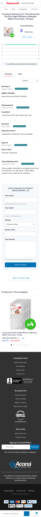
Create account (20, 395)
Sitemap (31, 491)
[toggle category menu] (1, 3)
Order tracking (21, 399)
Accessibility (20, 366)
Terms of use (21, 491)
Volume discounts (20, 362)
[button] (37, 321)
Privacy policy (9, 491)
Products (8, 9)
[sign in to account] (38, 3)
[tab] (8, 74)
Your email (9, 208)
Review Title (10, 230)
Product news (20, 437)
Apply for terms (20, 403)
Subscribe (34, 447)
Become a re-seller (20, 406)
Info (20, 74)
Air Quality (15, 9)
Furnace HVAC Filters (26, 9)
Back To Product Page (20, 278)
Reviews (8, 74)
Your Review (10, 239)
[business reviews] (20, 381)
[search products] (26, 513)
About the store (20, 434)
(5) (22, 338)
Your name (9, 196)
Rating (8, 220)
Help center (20, 370)
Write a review (26, 37)
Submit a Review (20, 265)
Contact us (20, 374)
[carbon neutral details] (20, 416)
